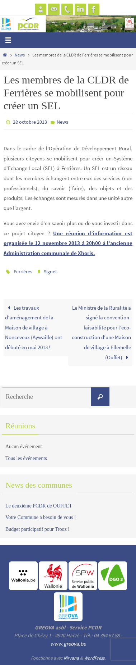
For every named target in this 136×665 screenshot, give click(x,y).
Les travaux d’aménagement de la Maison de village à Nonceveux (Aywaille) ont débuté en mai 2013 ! (33, 327)
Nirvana (71, 658)
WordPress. (94, 658)
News (20, 55)
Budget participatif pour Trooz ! (37, 529)
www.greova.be (68, 643)
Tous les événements (26, 458)
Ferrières (23, 271)
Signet (50, 271)
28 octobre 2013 (30, 122)
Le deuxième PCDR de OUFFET (38, 506)
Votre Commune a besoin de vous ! (40, 517)
